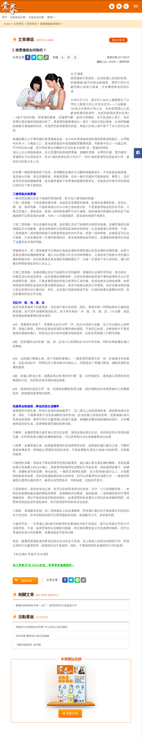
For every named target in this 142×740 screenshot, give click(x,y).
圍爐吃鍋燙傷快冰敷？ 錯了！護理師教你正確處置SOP (46, 605)
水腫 (18, 241)
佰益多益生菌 (36, 17)
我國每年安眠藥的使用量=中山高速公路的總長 (42, 626)
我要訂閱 (70, 713)
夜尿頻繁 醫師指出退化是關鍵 (32, 635)
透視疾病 (32, 23)
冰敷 (97, 324)
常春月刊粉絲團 (138, 153)
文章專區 (19, 23)
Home (7, 23)
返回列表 (124, 61)
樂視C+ (51, 17)
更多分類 (118, 40)
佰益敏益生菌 (17, 17)
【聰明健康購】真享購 (28, 644)
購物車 (119, 6)
